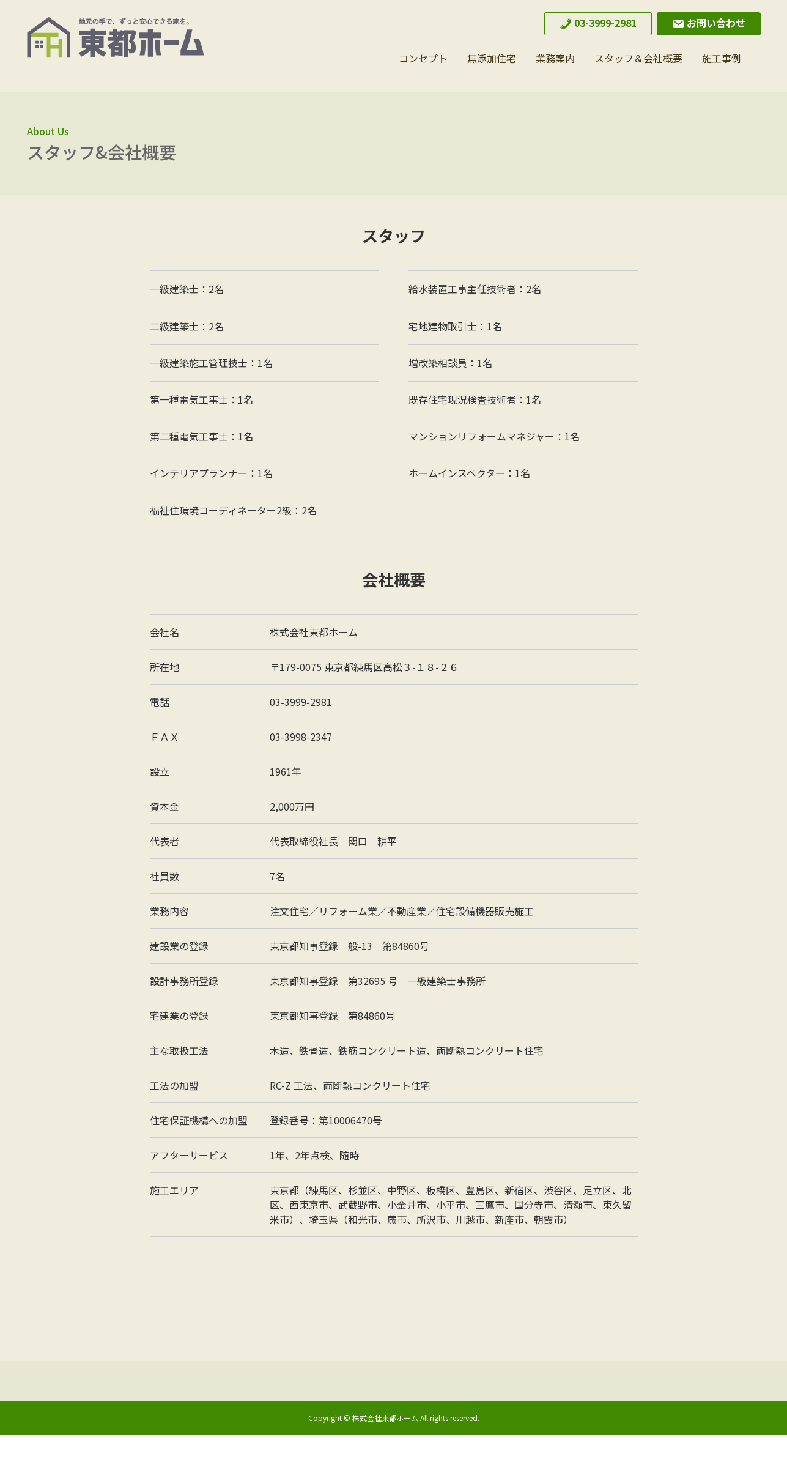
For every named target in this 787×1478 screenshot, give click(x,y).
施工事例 (721, 58)
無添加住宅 (491, 58)
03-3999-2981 (598, 22)
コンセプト (423, 58)
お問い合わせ (708, 22)
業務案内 (555, 58)
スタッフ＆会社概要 (638, 58)
